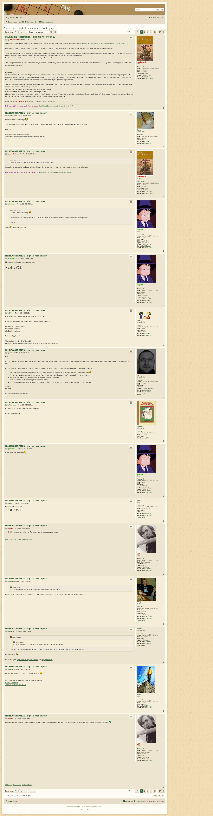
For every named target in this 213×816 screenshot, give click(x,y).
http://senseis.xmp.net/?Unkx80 (27, 660)
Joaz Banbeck (141, 62)
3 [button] (147, 32)
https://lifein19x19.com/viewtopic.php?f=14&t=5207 (55, 106)
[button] (137, 32)
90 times (148, 246)
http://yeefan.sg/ (47, 660)
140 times (149, 708)
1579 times (148, 616)
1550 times (148, 706)
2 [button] (144, 32)
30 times (148, 643)
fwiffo (138, 554)
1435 (142, 559)
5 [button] (154, 32)
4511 (142, 606)
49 (142, 431)
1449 (142, 699)
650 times (149, 618)
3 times (147, 333)
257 (142, 633)
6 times (148, 392)
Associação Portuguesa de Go (15, 685)
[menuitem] (19, 17)
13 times (148, 642)
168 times (149, 570)
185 (142, 380)
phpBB (77, 807)
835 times (149, 248)
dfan (138, 500)
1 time (147, 141)
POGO (139, 320)
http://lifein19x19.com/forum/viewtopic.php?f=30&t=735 (107, 43)
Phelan (139, 694)
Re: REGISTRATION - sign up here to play (26, 113)
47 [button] (160, 32)
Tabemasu (140, 426)
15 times (148, 335)
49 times (148, 569)
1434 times (149, 78)
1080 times (148, 77)
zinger (139, 130)
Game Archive (17, 539)
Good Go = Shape (11, 682)
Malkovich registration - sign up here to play (29, 28)
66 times (148, 390)
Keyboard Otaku (27, 539)
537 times (149, 515)
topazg (139, 602)
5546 (142, 67)
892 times (148, 513)
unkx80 (139, 628)
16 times (148, 143)
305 (142, 135)
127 (142, 325)
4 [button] (151, 32)
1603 (142, 505)
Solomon (140, 229)
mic (138, 375)
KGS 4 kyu (8, 539)
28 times (148, 438)
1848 (142, 234)
